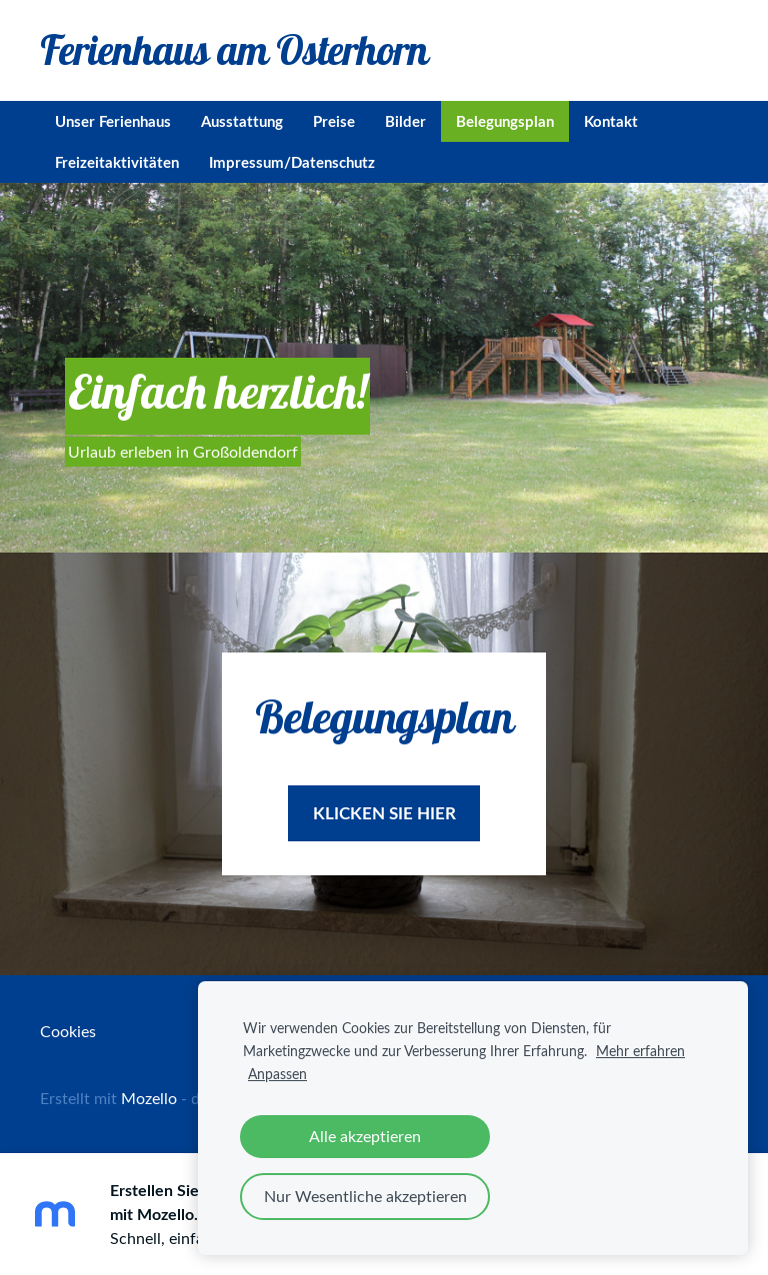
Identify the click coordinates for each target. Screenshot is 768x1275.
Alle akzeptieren (365, 1136)
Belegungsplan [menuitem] (505, 121)
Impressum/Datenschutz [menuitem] (292, 162)
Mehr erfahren (640, 1050)
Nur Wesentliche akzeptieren (365, 1196)
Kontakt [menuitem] (611, 121)
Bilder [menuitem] (405, 121)
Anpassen (277, 1073)
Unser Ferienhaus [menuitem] (113, 121)
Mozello (149, 1098)
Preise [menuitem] (334, 121)
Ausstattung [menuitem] (242, 121)
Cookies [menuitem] (68, 1031)
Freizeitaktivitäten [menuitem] (117, 162)
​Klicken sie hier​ (384, 812)
